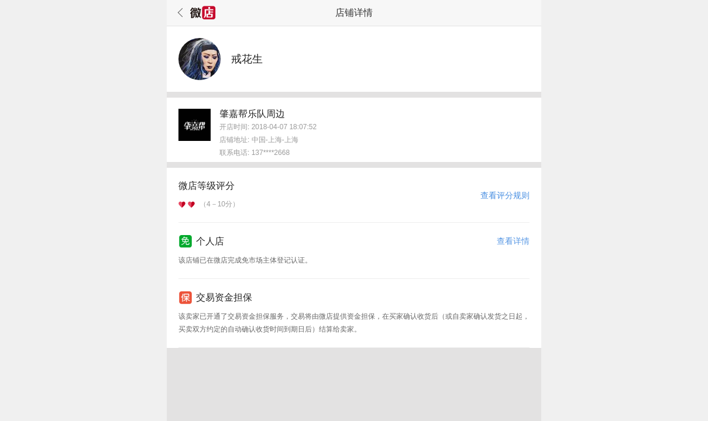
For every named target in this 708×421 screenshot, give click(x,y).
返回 (178, 13)
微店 (203, 13)
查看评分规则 (505, 195)
